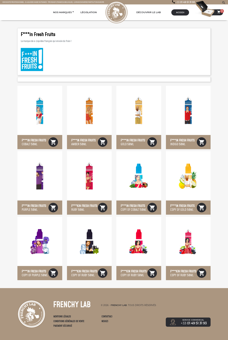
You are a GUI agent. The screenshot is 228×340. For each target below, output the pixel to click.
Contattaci (106, 316)
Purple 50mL (34, 207)
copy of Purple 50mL (35, 273)
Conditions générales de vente (68, 321)
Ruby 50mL (84, 207)
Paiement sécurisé (62, 325)
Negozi (104, 321)
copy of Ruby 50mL (84, 273)
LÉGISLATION (88, 12)
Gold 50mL (133, 142)
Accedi (180, 12)
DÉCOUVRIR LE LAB (148, 12)
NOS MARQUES (62, 12)
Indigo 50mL (182, 142)
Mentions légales (62, 316)
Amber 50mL (83, 142)
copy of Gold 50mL (182, 207)
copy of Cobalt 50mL (133, 207)
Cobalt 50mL (34, 142)
